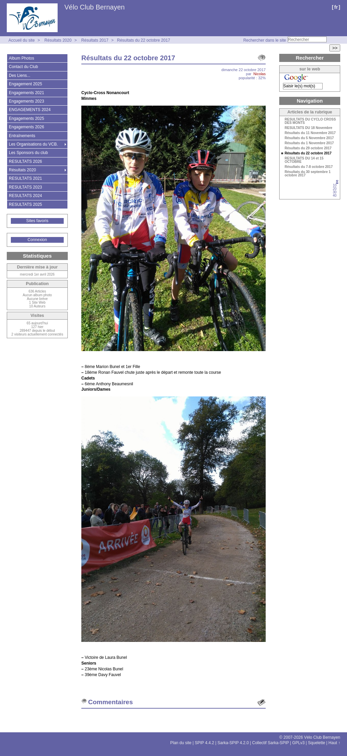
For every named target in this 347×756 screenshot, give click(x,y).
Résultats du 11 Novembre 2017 (310, 133)
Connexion (37, 239)
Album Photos (21, 58)
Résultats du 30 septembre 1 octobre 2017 (308, 173)
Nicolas (259, 74)
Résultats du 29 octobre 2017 (308, 148)
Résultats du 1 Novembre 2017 (309, 143)
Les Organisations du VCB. (33, 144)
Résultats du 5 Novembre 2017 (309, 138)
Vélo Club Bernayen (94, 7)
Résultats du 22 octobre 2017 (143, 40)
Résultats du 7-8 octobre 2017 (309, 167)
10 (334, 185)
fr (336, 7)
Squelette (316, 742)
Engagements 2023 (26, 101)
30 (334, 192)
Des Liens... (19, 75)
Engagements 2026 (26, 127)
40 (334, 195)
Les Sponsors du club (28, 152)
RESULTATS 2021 (25, 178)
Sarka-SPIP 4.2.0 (233, 742)
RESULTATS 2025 (25, 204)
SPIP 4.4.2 (204, 742)
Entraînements (22, 135)
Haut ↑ (334, 742)
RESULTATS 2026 (25, 161)
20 (334, 189)
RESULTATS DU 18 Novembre (308, 128)
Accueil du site (21, 40)
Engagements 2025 (26, 118)
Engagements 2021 (26, 92)
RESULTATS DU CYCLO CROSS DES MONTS (310, 121)
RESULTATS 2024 (25, 195)
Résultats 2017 (94, 40)
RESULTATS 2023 (25, 187)
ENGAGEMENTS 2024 (29, 109)
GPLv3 (298, 742)
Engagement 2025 (25, 84)
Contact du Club (23, 66)
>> (335, 47)
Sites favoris (37, 220)
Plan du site (180, 742)
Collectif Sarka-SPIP (270, 742)
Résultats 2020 (58, 40)
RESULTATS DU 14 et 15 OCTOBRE (304, 160)
